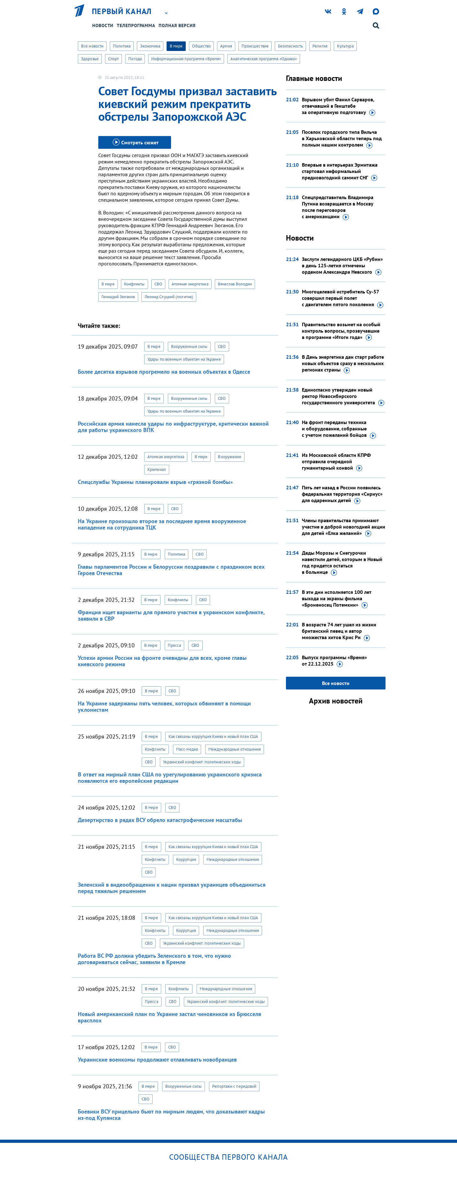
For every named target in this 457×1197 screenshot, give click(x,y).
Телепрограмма (136, 25)
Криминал (156, 469)
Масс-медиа (187, 749)
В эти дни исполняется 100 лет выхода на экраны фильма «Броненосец (336, 599)
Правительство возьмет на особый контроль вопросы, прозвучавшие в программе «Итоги (341, 331)
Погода (135, 58)
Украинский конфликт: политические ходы (202, 762)
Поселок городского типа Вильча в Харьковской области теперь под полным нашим (342, 138)
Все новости (92, 46)
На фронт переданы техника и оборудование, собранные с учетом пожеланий (339, 429)
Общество (201, 46)
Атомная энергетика (190, 284)
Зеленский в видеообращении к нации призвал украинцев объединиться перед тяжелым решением (172, 888)
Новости (102, 25)
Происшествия (255, 46)
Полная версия (177, 25)
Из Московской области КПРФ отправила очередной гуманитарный (336, 462)
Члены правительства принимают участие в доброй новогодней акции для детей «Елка (343, 527)
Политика (122, 46)
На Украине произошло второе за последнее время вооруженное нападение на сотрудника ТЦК (162, 524)
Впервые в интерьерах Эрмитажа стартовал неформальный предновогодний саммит (340, 171)
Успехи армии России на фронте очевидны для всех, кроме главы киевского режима (162, 661)
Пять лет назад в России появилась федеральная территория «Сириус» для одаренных (342, 494)
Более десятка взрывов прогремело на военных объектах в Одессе (164, 371)
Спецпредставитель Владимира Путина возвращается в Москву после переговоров (337, 207)
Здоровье (90, 58)
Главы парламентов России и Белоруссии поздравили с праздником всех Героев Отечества (171, 570)
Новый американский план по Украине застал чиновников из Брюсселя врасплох (169, 1017)
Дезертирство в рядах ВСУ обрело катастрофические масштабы (160, 820)
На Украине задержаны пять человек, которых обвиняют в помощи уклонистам (164, 706)
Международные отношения (234, 749)
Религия (319, 46)
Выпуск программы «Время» (334, 660)
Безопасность (290, 46)
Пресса (174, 645)
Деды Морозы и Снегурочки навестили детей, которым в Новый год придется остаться (342, 563)
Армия (226, 46)
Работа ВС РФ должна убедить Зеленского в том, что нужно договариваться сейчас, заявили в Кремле (154, 959)
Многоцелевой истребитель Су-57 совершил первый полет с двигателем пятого (342, 298)
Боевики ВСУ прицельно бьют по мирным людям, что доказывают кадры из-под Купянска (171, 1114)
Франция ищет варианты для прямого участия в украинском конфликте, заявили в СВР (171, 615)
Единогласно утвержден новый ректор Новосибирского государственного (343, 396)
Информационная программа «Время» (186, 58)
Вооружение (229, 456)
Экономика (150, 46)
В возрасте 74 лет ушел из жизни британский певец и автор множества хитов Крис (339, 631)
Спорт (113, 58)
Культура (345, 46)
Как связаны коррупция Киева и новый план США (213, 736)
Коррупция (186, 859)
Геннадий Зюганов (118, 296)
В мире (176, 46)
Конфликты (134, 284)
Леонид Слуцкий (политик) (169, 296)
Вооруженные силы (189, 346)
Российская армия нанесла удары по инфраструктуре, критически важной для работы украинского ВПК (173, 427)
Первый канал (122, 11)
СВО (158, 284)
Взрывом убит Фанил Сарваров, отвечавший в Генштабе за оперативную (338, 106)
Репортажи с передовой (234, 1086)
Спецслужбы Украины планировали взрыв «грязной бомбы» (155, 482)
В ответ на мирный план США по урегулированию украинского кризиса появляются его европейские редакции (170, 777)
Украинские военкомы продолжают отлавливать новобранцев (157, 1059)
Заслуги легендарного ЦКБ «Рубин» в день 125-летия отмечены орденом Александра (342, 266)
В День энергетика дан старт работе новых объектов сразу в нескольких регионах (343, 363)
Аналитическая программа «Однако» (263, 58)
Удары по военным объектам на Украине (184, 359)
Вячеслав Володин (235, 284)
